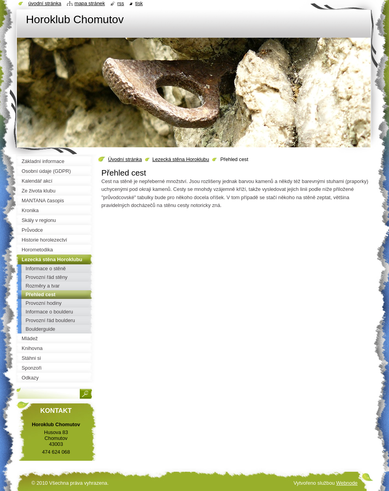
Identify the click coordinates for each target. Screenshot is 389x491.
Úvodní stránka (125, 159)
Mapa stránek (90, 3)
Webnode (347, 483)
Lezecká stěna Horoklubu (180, 159)
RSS (120, 3)
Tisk (139, 3)
